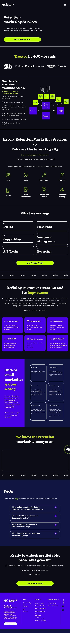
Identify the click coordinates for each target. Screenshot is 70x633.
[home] (8, 4)
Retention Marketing (38, 614)
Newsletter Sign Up (27, 603)
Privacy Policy (52, 603)
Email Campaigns (40, 608)
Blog (24, 609)
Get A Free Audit (22, 39)
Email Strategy (39, 603)
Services (25, 606)
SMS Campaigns (40, 618)
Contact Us (10, 624)
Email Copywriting (40, 620)
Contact (25, 612)
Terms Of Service (53, 606)
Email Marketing (40, 611)
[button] (65, 5)
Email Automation (40, 606)
